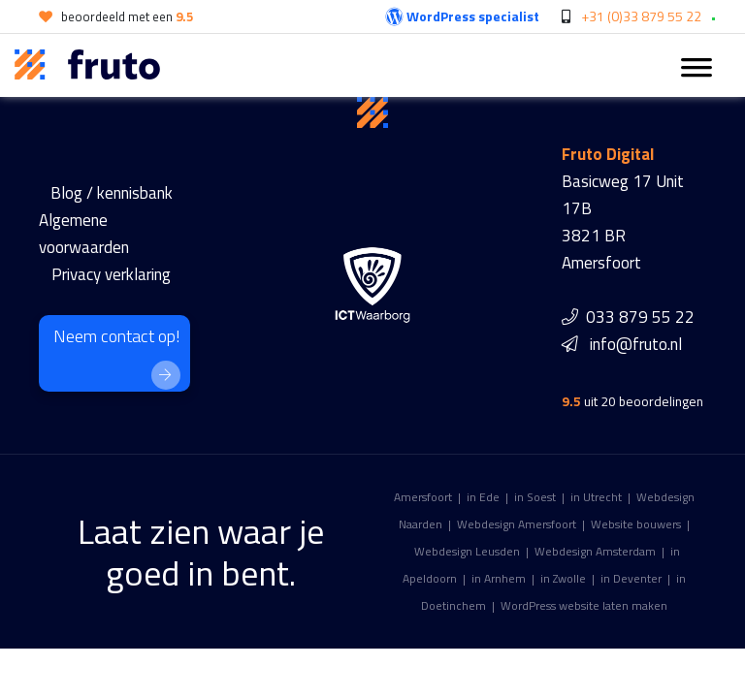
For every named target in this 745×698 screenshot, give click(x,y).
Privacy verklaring (111, 274)
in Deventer (631, 578)
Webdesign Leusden (467, 551)
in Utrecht (596, 497)
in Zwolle (563, 578)
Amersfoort (423, 497)
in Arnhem (498, 578)
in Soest (535, 497)
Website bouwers (636, 524)
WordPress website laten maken (584, 605)
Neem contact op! (116, 356)
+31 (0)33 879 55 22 (641, 16)
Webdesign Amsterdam (595, 551)
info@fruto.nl (636, 344)
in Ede (483, 497)
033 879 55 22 (640, 317)
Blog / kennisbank (111, 193)
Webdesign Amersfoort (516, 524)
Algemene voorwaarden (84, 233)
